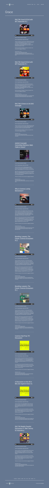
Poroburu (17, 263)
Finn (28, 171)
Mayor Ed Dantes (17, 361)
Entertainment (22, 277)
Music (32, 4)
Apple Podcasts (20, 39)
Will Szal (18, 229)
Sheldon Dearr (25, 419)
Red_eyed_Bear (17, 44)
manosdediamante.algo (22, 44)
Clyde (19, 169)
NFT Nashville (21, 42)
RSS (25, 39)
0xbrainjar (18, 227)
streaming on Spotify (20, 365)
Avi (23, 263)
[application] (24, 35)
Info (34, 4)
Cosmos (19, 52)
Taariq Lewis (26, 228)
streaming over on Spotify (28, 173)
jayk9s (28, 263)
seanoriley (16, 261)
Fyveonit (29, 43)
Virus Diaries (19, 320)
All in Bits (18, 373)
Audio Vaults (29, 4)
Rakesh (21, 419)
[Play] (15, 35)
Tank (29, 44)
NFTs (18, 96)
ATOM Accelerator (26, 167)
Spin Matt (21, 169)
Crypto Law (19, 277)
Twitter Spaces (30, 96)
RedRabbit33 (21, 263)
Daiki (26, 227)
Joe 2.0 (27, 44)
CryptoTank (20, 95)
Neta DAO (25, 263)
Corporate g (24, 451)
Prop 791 (21, 374)
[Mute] (31, 35)
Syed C (16, 169)
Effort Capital (29, 227)
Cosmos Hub (24, 227)
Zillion (19, 229)
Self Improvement (29, 278)
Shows (38, 4)
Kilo (33, 418)
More (27, 39)
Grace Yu (25, 404)
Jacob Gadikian (18, 228)
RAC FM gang (17, 317)
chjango (24, 210)
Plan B (19, 221)
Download (24, 37)
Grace (24, 95)
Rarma (22, 374)
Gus (26, 277)
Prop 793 (20, 419)
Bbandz (26, 43)
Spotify (24, 39)
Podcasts (21, 52)
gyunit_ (26, 95)
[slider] (23, 35)
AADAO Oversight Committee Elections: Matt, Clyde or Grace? (24, 145)
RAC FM (28, 41)
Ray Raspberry (21, 452)
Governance (23, 373)
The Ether (26, 52)
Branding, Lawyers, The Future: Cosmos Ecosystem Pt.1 (24, 288)
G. (27, 43)
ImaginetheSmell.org (21, 172)
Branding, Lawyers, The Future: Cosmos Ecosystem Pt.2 (24, 238)
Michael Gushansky (22, 361)
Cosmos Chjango (21, 227)
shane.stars (24, 228)
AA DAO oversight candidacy (28, 126)
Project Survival (29, 220)
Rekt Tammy (19, 451)
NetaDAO (16, 278)
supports (21, 91)
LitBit (32, 404)
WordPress (42, 483)
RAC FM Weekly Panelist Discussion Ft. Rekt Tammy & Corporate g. (24, 428)
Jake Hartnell (27, 373)
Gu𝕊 (15, 263)
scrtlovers (17, 264)
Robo (24, 43)
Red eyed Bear (23, 96)
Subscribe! (42, 4)
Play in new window (20, 37)
